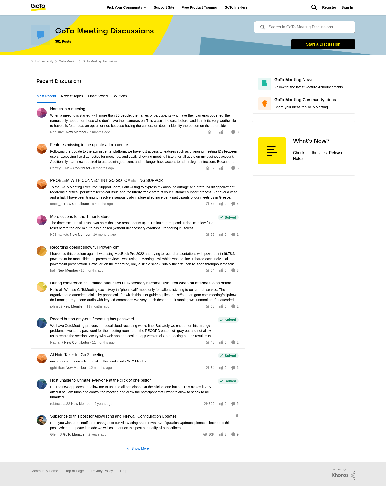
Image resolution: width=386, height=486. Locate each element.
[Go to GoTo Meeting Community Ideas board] (264, 103)
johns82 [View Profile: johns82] (56, 306)
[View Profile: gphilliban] (42, 358)
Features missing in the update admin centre (89, 145)
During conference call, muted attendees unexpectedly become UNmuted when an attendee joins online (140, 283)
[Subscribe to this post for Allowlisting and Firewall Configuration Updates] (141, 425)
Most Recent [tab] (46, 96)
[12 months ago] (99, 367)
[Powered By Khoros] (343, 474)
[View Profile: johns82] (42, 287)
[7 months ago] (98, 132)
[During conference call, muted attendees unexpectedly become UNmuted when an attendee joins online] (144, 295)
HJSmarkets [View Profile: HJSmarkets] (59, 234)
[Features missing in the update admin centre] (144, 156)
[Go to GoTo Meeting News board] (264, 84)
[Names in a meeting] (144, 120)
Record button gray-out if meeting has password (92, 319)
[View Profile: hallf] (42, 251)
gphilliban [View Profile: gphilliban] (57, 368)
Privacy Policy (102, 471)
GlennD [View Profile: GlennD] (56, 434)
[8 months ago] (102, 168)
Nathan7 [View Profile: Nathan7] (56, 342)
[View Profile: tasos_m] (42, 184)
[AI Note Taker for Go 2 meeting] (132, 361)
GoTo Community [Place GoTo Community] (42, 61)
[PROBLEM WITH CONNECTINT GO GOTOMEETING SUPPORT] (144, 192)
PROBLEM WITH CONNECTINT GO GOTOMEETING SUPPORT (107, 180)
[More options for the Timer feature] (132, 225)
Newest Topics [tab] (72, 96)
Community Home (44, 471)
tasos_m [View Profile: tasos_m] (56, 204)
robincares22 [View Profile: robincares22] (60, 404)
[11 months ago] (97, 306)
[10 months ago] (103, 234)
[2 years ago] (102, 403)
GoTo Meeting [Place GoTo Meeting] (68, 61)
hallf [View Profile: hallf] (53, 270)
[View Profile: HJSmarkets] (42, 220)
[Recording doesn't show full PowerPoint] (144, 259)
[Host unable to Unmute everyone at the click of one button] (132, 392)
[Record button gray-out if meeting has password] (132, 330)
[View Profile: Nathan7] (42, 323)
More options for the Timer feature (80, 216)
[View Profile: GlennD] (42, 420)
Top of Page (74, 471)
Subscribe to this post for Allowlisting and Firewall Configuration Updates (113, 416)
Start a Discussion (323, 44)
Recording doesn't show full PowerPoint (84, 247)
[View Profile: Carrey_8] (42, 149)
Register (329, 7)
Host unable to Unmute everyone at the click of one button (101, 380)
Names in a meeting (67, 109)
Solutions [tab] (120, 96)
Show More (137, 448)
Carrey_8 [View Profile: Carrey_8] (57, 168)
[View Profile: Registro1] (42, 113)
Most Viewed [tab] (98, 96)
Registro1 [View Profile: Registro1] (57, 132)
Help (123, 471)
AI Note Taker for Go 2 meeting (77, 355)
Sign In (347, 7)
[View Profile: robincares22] (42, 384)
